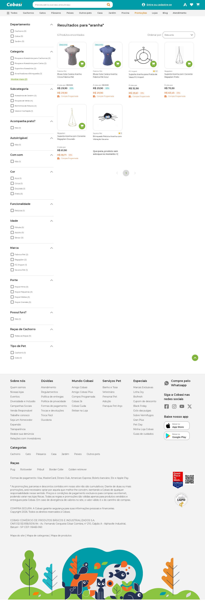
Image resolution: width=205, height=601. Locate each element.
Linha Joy (138, 393)
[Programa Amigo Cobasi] (185, 5)
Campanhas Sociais (21, 407)
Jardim (65, 455)
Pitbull (40, 470)
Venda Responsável (21, 412)
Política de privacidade (53, 402)
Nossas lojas (17, 393)
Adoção (106, 402)
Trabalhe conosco (20, 416)
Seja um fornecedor (21, 421)
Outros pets (93, 455)
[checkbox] (12, 32)
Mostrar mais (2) (19, 80)
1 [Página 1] (126, 174)
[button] (115, 5)
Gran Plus (138, 421)
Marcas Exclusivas (143, 388)
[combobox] (79, 5)
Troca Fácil (47, 416)
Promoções (141, 14)
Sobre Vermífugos (143, 416)
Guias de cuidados (143, 435)
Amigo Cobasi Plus (82, 393)
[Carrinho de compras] (198, 5)
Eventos (15, 398)
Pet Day (138, 426)
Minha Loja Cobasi (143, 430)
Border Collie (56, 470)
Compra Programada (83, 398)
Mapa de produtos (61, 537)
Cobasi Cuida (79, 407)
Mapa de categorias (38, 537)
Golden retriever (78, 470)
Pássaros (41, 455)
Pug (12, 470)
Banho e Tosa (110, 388)
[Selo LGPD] (181, 508)
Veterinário (108, 393)
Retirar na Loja (80, 412)
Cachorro (15, 455)
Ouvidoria (46, 421)
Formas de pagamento (54, 407)
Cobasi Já (77, 402)
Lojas (155, 14)
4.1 (156, 73)
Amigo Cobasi (79, 388)
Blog (165, 14)
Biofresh (138, 398)
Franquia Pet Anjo (112, 407)
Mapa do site (17, 537)
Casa (53, 455)
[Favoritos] (191, 5)
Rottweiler (26, 470)
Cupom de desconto (144, 402)
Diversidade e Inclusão (22, 402)
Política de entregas (52, 398)
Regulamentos (49, 393)
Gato (28, 455)
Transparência (17, 430)
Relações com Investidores (25, 440)
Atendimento (179, 14)
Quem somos (18, 388)
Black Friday (140, 407)
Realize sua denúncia (22, 435)
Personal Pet (109, 398)
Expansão (15, 426)
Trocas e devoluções (52, 412)
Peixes (78, 455)
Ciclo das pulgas (142, 412)
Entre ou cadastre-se (159, 5)
